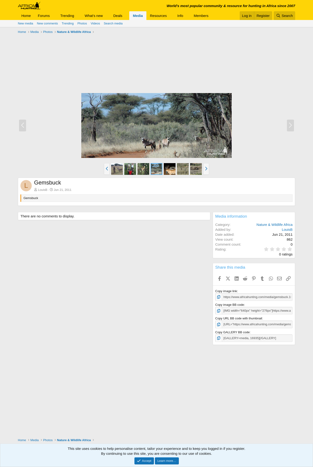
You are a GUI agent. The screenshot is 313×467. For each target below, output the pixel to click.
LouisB (42, 190)
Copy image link (226, 291)
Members (201, 16)
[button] (53, 15)
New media (25, 23)
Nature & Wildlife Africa (275, 225)
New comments (47, 23)
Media (138, 16)
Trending (67, 16)
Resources (158, 16)
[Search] (284, 15)
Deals (117, 16)
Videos (95, 23)
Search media (113, 23)
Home (26, 16)
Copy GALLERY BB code (232, 332)
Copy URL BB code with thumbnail (238, 318)
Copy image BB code (229, 304)
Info (180, 16)
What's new (94, 16)
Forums (44, 16)
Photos (82, 23)
